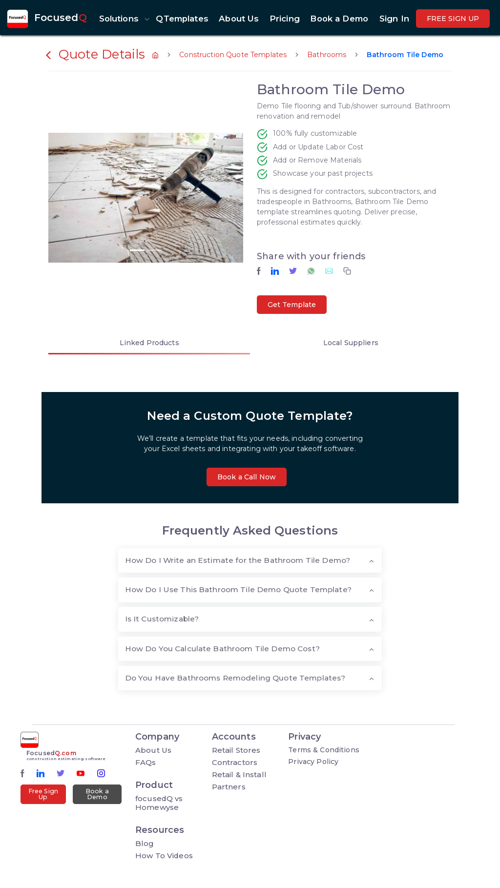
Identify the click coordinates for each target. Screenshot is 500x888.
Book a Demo (97, 794)
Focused (60, 17)
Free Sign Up (43, 794)
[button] (122, 18)
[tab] (149, 344)
